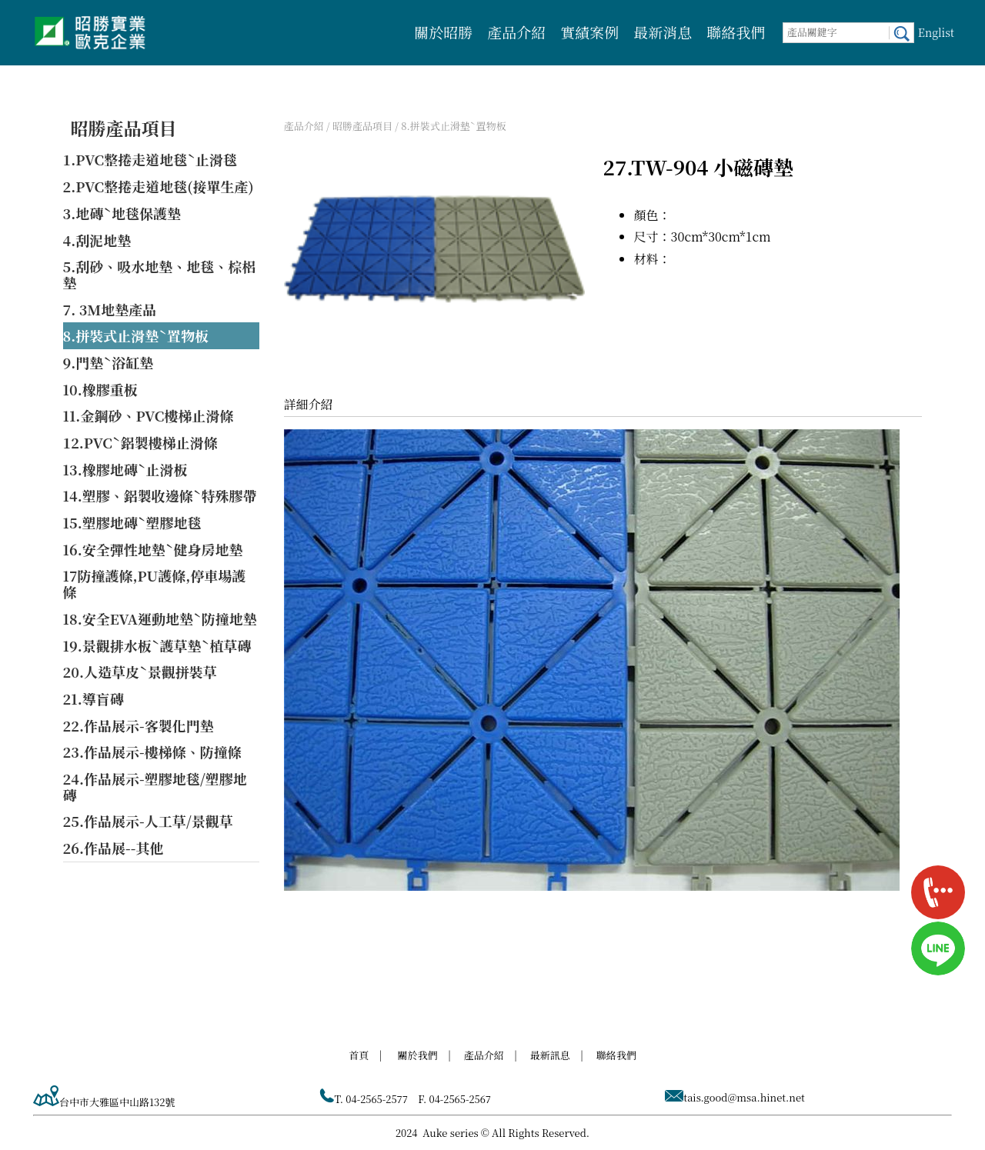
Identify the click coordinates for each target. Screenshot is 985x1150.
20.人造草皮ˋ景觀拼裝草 (140, 672)
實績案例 (589, 32)
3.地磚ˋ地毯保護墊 (122, 213)
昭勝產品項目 (124, 128)
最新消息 (662, 32)
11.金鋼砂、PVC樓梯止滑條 (148, 415)
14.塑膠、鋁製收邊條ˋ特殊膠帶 (160, 495)
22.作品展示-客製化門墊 (138, 725)
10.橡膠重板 (100, 389)
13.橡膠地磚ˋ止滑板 (125, 469)
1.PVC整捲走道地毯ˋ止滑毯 (150, 159)
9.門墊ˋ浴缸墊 (108, 362)
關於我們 (418, 1055)
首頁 (359, 1055)
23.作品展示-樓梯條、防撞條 (152, 752)
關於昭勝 (443, 32)
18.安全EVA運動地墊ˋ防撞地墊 (160, 618)
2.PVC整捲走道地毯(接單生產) (158, 186)
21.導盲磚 (93, 698)
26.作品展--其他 (113, 848)
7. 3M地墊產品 (110, 309)
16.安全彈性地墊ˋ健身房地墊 (153, 549)
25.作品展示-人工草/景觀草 (148, 821)
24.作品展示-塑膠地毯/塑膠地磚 (155, 786)
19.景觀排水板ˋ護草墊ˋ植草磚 (157, 645)
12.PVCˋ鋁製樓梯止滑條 (140, 442)
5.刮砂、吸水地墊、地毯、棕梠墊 (159, 274)
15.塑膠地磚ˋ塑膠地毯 (132, 522)
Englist (936, 32)
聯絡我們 (735, 32)
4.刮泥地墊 (97, 240)
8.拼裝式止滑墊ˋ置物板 (136, 335)
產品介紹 (516, 32)
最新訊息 (550, 1055)
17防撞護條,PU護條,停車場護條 (154, 583)
